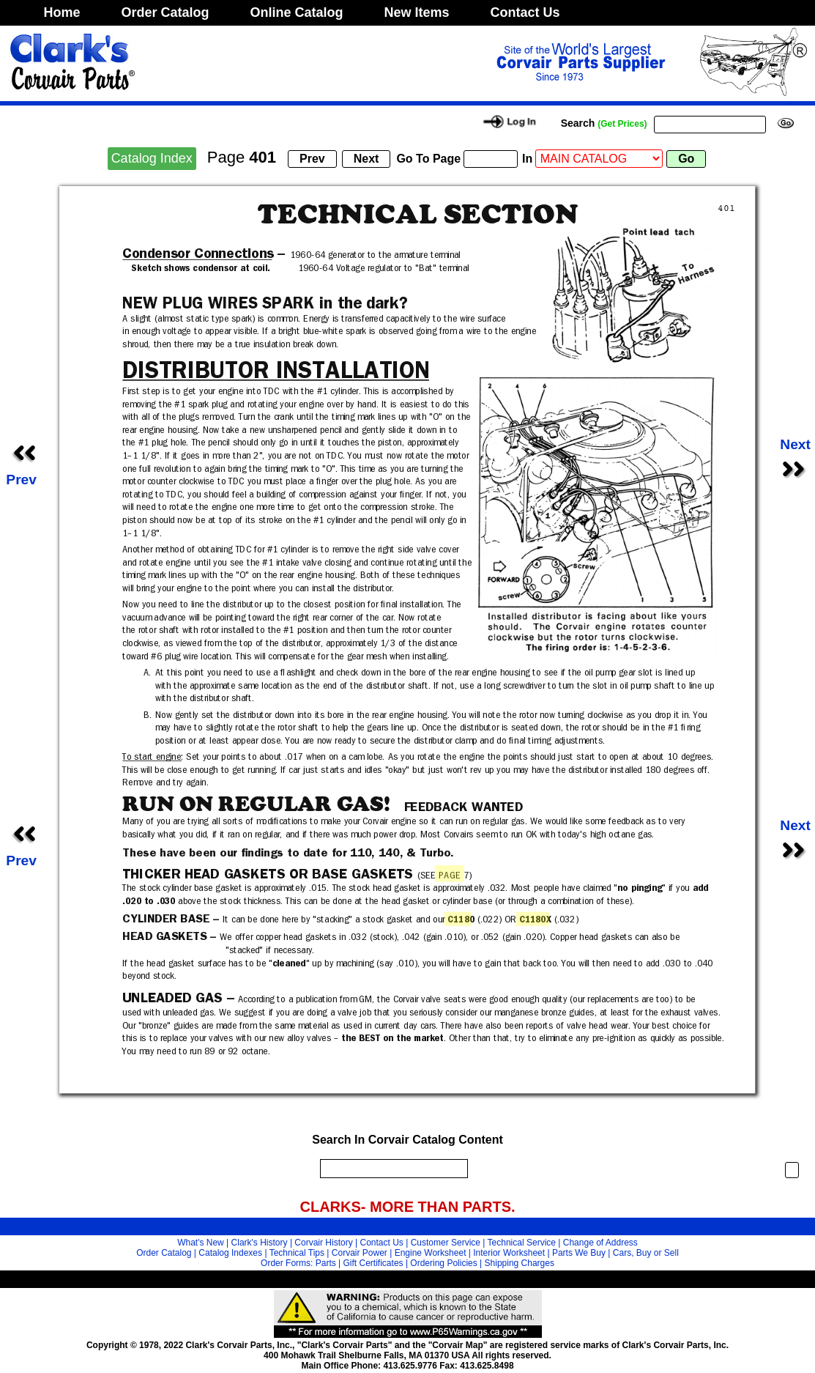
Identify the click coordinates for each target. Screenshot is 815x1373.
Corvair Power (359, 1253)
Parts (326, 1263)
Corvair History (323, 1242)
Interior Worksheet (509, 1253)
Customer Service (445, 1242)
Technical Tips (296, 1253)
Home (62, 12)
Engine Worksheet (430, 1253)
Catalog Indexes (230, 1253)
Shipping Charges (519, 1263)
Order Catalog (165, 12)
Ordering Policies (443, 1263)
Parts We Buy (579, 1253)
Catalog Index (152, 158)
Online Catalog (296, 12)
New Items (417, 12)
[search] (390, 1168)
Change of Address (600, 1242)
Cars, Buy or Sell (646, 1253)
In (527, 158)
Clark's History (259, 1242)
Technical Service (522, 1242)
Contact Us (525, 12)
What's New (200, 1242)
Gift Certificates (373, 1263)
